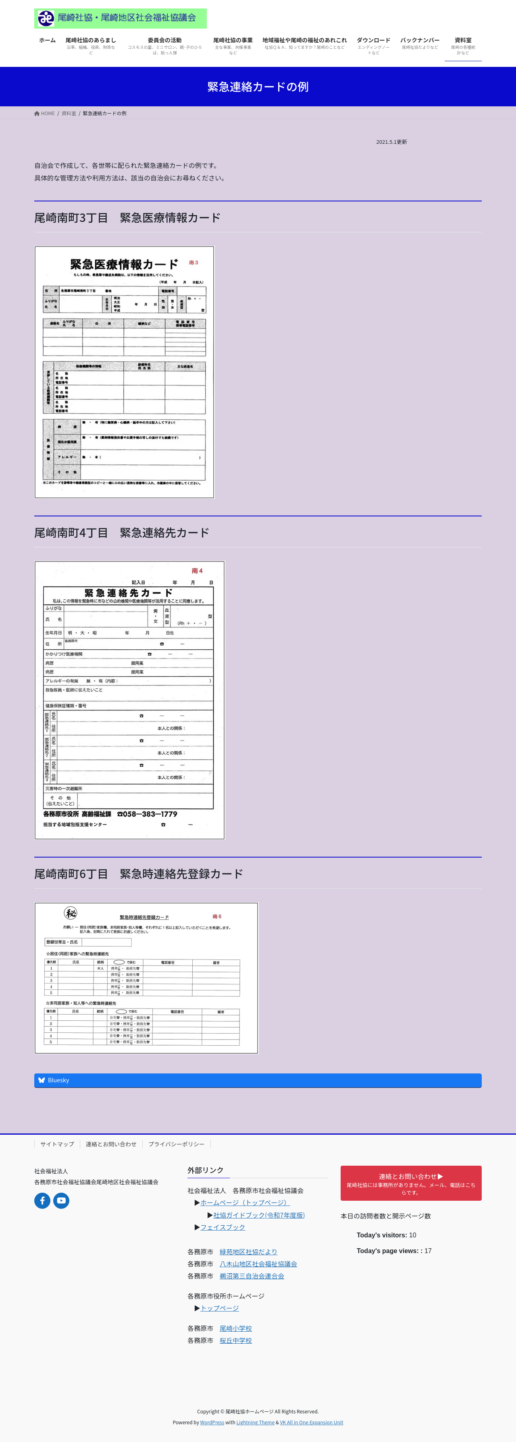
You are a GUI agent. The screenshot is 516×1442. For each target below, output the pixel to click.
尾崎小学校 (236, 1328)
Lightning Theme (255, 1422)
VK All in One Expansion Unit (311, 1422)
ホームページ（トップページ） (245, 1202)
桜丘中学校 (236, 1340)
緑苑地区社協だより (249, 1251)
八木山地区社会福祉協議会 (258, 1263)
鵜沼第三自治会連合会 (252, 1275)
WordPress (212, 1422)
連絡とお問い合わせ (111, 1144)
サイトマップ (57, 1144)
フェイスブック (223, 1227)
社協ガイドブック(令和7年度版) (259, 1215)
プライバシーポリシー (176, 1144)
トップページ (219, 1308)
